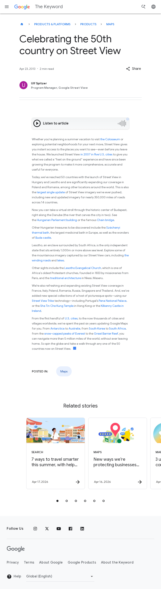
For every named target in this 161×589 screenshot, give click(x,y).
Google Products (82, 562)
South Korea (97, 328)
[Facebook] (70, 529)
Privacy (13, 562)
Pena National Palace (112, 301)
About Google (51, 562)
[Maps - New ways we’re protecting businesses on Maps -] (111, 453)
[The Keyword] (22, 24)
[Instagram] (35, 529)
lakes (60, 260)
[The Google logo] (16, 549)
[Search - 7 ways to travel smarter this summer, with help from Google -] (49, 453)
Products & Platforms (52, 24)
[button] (133, 68)
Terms (29, 562)
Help (14, 576)
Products (88, 24)
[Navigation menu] (7, 7)
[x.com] (47, 529)
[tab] (57, 501)
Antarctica (57, 328)
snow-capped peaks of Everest (64, 333)
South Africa (117, 328)
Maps (110, 24)
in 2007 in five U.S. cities (96, 154)
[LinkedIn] (82, 529)
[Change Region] (60, 576)
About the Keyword (117, 562)
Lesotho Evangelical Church (82, 268)
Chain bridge (105, 220)
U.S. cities (71, 318)
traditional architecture (65, 278)
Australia (74, 328)
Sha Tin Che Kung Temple (57, 306)
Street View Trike (43, 301)
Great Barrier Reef (106, 333)
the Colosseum (110, 139)
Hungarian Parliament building (57, 220)
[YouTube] (59, 529)
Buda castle (43, 238)
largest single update (51, 192)
